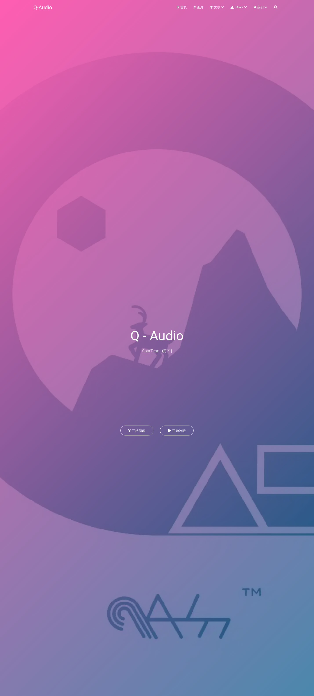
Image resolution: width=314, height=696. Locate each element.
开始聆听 (177, 430)
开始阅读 (136, 430)
